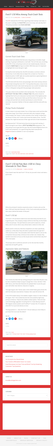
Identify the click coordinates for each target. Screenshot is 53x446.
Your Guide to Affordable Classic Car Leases (18, 362)
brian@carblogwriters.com (13, 380)
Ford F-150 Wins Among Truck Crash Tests (24, 14)
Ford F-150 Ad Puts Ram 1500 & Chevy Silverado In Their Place (23, 164)
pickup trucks (33, 334)
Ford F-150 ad (26, 334)
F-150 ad (14, 334)
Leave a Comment (26, 17)
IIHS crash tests (21, 153)
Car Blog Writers (26, 2)
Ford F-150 (14, 153)
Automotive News (15, 152)
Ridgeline (8, 131)
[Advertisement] (26, 416)
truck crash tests (30, 153)
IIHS (9, 21)
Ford (12, 332)
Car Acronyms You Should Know (15, 359)
